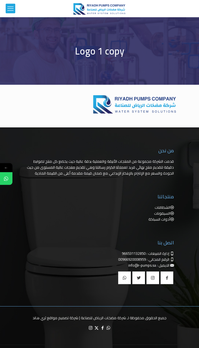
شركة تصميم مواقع (62, 317)
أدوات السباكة (159, 219)
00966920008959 (132, 259)
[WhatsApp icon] (108, 328)
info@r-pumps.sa (142, 265)
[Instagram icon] (90, 328)
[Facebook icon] (102, 328)
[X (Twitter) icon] (96, 328)
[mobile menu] (10, 8)
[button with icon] (167, 277)
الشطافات (162, 207)
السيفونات (162, 213)
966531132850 (134, 253)
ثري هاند (39, 317)
